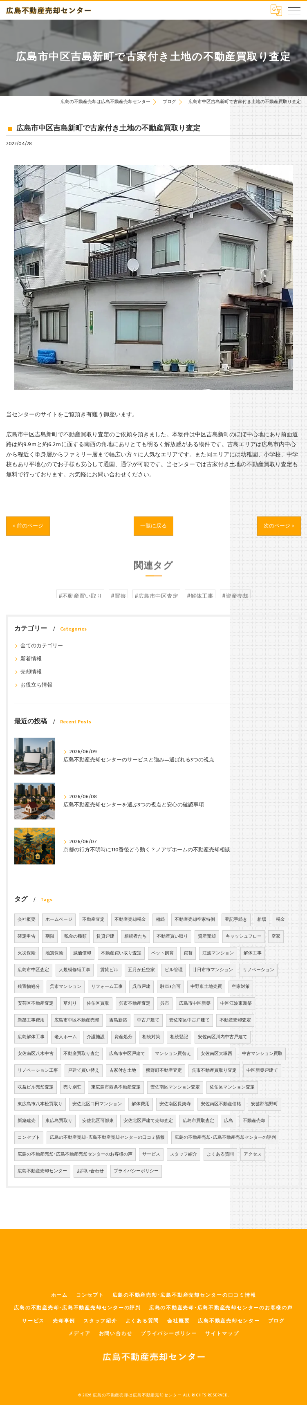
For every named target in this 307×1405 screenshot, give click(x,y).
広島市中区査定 (33, 970)
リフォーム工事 (107, 986)
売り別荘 (72, 1087)
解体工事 (253, 953)
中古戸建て (148, 1020)
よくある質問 (220, 1154)
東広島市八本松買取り (40, 1104)
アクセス (253, 1154)
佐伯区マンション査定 (232, 1087)
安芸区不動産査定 (36, 1003)
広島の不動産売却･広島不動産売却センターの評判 (225, 1137)
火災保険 (27, 953)
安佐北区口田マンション (97, 1104)
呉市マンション (65, 986)
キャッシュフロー (244, 936)
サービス (151, 1154)
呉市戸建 (141, 986)
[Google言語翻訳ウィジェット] (276, 10)
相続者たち (135, 936)
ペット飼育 (162, 953)
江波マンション (218, 953)
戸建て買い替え (83, 1070)
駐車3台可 (170, 986)
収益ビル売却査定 (36, 1087)
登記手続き (236, 919)
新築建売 (27, 1120)
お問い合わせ (90, 1171)
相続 (160, 919)
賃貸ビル (109, 970)
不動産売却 (254, 1120)
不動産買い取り (172, 936)
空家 (275, 936)
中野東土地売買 (206, 986)
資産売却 (207, 936)
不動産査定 (93, 919)
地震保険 (54, 953)
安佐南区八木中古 (36, 1053)
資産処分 (123, 1037)
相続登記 (179, 1037)
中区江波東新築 (236, 1003)
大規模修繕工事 (74, 970)
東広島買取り (58, 1120)
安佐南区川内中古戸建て (222, 1037)
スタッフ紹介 (183, 1154)
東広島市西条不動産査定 (116, 1087)
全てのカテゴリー (41, 646)
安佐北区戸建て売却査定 (148, 1120)
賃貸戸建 (105, 936)
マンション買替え (173, 1053)
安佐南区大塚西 (216, 1053)
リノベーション (258, 970)
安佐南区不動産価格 (221, 1104)
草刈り (70, 1003)
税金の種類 (75, 936)
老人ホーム (65, 1037)
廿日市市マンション (213, 970)
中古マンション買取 (262, 1053)
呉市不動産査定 (134, 1003)
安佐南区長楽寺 (175, 1104)
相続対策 (151, 1037)
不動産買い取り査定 (121, 953)
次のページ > (278, 525)
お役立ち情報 (36, 685)
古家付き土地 (122, 1070)
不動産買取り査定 (81, 1053)
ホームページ (58, 919)
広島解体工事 (31, 1037)
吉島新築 (118, 1020)
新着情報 (31, 659)
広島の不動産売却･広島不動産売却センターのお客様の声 (75, 1154)
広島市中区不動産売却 (76, 1020)
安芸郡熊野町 (264, 1104)
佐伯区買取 (98, 1003)
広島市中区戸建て (127, 1053)
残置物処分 (29, 986)
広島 (228, 1120)
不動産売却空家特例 (195, 919)
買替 (188, 953)
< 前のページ (29, 525)
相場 (261, 919)
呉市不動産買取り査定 (214, 1070)
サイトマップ (222, 1334)
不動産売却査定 (235, 1020)
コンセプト (29, 1137)
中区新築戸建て (262, 1070)
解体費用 (141, 1104)
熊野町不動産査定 (164, 1070)
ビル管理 (174, 970)
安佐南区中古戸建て (189, 1020)
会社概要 (27, 919)
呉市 (164, 1003)
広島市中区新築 (195, 1003)
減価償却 (82, 953)
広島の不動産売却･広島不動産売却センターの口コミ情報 (107, 1137)
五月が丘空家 (141, 970)
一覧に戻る (153, 525)
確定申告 (27, 936)
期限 (49, 936)
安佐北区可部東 (98, 1120)
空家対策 (241, 986)
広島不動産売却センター (42, 1171)
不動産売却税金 (130, 919)
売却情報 (31, 672)
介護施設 (96, 1037)
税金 (280, 919)
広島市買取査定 (198, 1120)
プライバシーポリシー (136, 1171)
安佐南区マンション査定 (175, 1087)
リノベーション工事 (38, 1070)
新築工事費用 (31, 1020)
